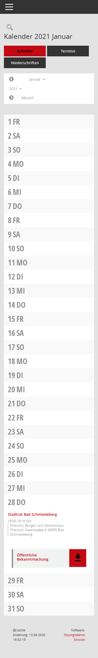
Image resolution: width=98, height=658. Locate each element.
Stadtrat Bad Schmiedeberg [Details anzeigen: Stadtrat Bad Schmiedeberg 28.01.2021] (32, 514)
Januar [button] (37, 79)
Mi (17, 192)
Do (17, 206)
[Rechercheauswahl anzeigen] (8, 27)
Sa (16, 135)
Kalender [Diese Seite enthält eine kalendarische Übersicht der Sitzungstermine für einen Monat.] (25, 51)
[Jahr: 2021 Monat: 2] (11, 98)
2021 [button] (15, 88)
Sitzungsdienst (74, 637)
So (17, 149)
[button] (77, 558)
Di (16, 178)
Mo (18, 163)
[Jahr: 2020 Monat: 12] (11, 79)
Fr (16, 121)
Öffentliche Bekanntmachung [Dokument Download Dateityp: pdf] (32, 557)
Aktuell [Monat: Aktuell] (27, 97)
